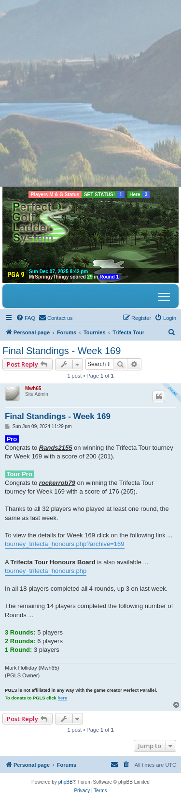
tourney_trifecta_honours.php (45, 570)
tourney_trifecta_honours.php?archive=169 (65, 543)
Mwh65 (33, 388)
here (62, 698)
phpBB (65, 782)
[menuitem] (25, 318)
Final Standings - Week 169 (61, 350)
